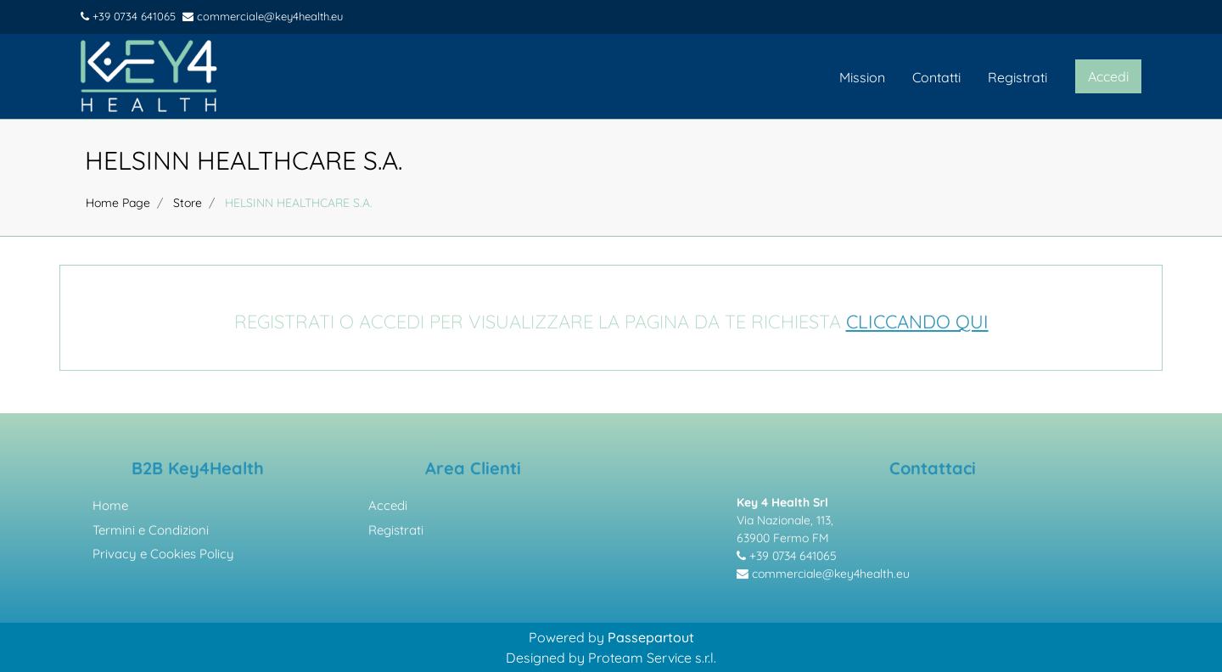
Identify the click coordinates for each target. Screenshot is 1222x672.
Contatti (936, 77)
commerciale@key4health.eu (262, 16)
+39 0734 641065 (128, 16)
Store (187, 202)
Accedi (387, 507)
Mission (862, 77)
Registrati (1017, 77)
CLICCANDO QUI (917, 323)
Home (110, 507)
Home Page (118, 202)
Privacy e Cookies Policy (163, 555)
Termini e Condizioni (150, 532)
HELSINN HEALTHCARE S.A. (243, 160)
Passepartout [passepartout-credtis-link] (651, 637)
